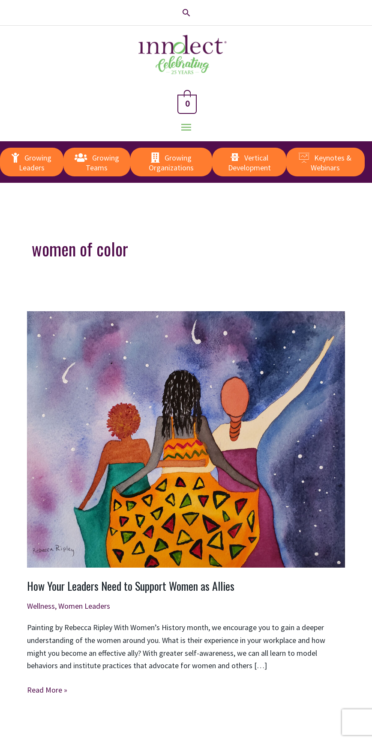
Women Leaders (84, 606)
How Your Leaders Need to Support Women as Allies (130, 585)
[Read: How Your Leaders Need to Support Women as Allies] (186, 438)
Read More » (47, 690)
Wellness (41, 606)
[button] (186, 13)
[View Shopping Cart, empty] (186, 102)
